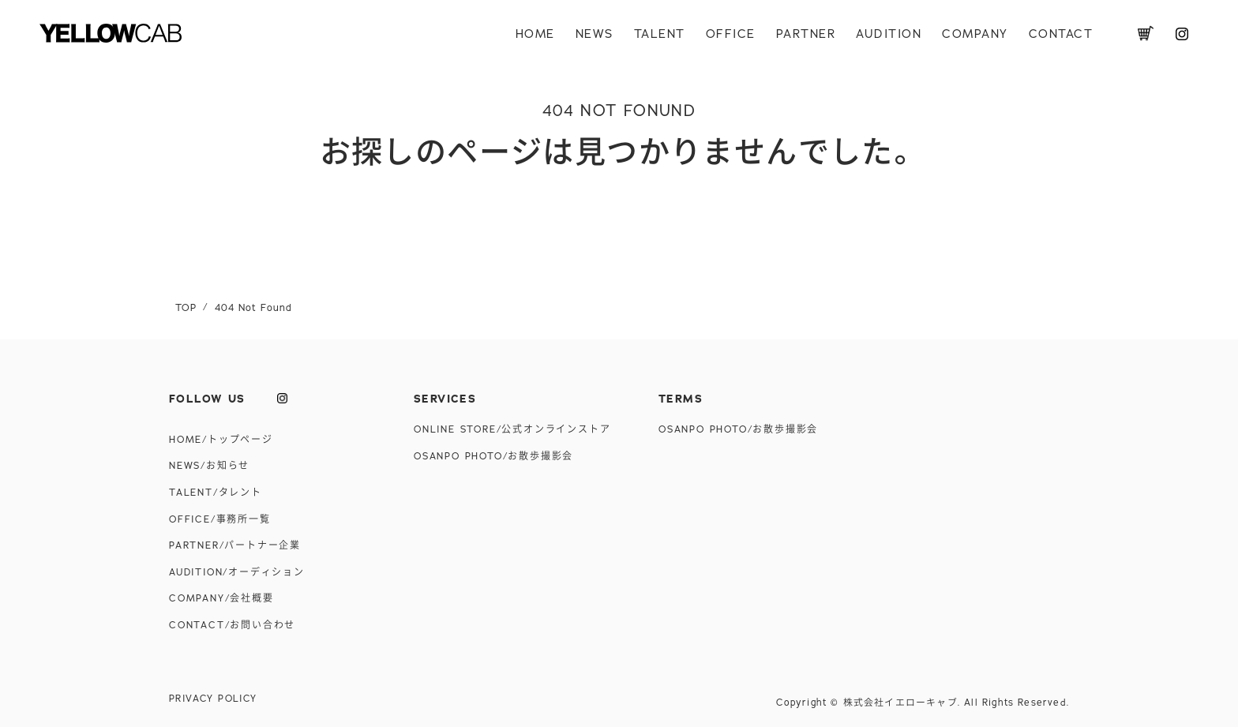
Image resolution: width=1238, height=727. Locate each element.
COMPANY (975, 34)
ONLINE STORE (512, 429)
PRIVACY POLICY (213, 698)
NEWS (594, 34)
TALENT (659, 34)
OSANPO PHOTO (493, 456)
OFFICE (731, 34)
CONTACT (1061, 34)
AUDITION (888, 34)
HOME (535, 34)
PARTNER (806, 34)
